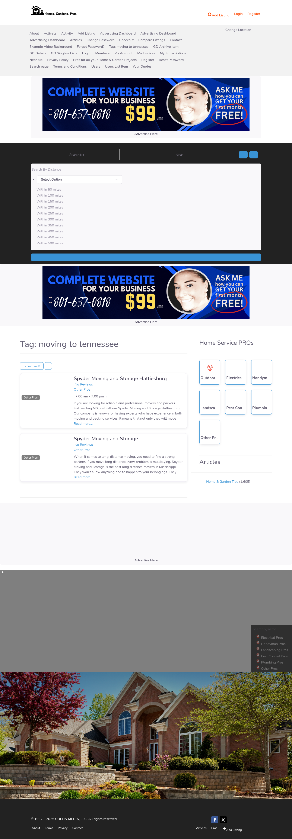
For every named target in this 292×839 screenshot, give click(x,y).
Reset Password (171, 60)
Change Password (100, 40)
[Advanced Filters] (253, 154)
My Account (123, 54)
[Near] (179, 154)
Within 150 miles (49, 201)
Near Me (35, 60)
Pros (214, 828)
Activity (67, 34)
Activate (50, 34)
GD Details (37, 54)
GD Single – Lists (64, 54)
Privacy (63, 828)
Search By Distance (46, 169)
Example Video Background (50, 47)
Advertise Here (146, 134)
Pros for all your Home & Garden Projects (105, 60)
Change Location (238, 30)
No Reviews (84, 384)
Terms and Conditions (70, 67)
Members (102, 54)
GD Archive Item (166, 47)
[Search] (243, 154)
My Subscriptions (173, 54)
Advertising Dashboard (118, 34)
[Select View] (48, 366)
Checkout (126, 40)
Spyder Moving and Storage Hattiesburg (120, 378)
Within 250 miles (49, 213)
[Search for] (77, 154)
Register (253, 14)
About (34, 34)
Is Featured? (32, 366)
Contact (176, 40)
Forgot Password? (91, 47)
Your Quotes (142, 67)
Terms (49, 828)
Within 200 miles (49, 207)
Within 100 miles (49, 195)
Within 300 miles (49, 219)
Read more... (83, 423)
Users (95, 67)
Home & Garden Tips (222, 481)
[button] (24, 387)
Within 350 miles (49, 225)
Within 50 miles (48, 189)
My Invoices (146, 54)
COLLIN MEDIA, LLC (71, 819)
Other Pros (31, 398)
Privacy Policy (57, 60)
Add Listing (86, 34)
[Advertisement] (146, 534)
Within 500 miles (49, 243)
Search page (38, 67)
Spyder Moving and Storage (106, 438)
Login (238, 14)
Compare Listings (151, 40)
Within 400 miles (49, 231)
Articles (76, 40)
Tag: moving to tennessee (129, 47)
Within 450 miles (49, 237)
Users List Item (116, 67)
